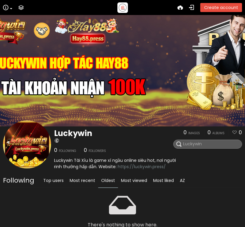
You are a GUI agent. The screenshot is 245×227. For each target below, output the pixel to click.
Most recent (82, 180)
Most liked (163, 180)
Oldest (108, 180)
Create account (221, 8)
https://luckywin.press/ (142, 167)
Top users (53, 180)
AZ (182, 180)
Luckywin (73, 133)
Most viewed (134, 180)
